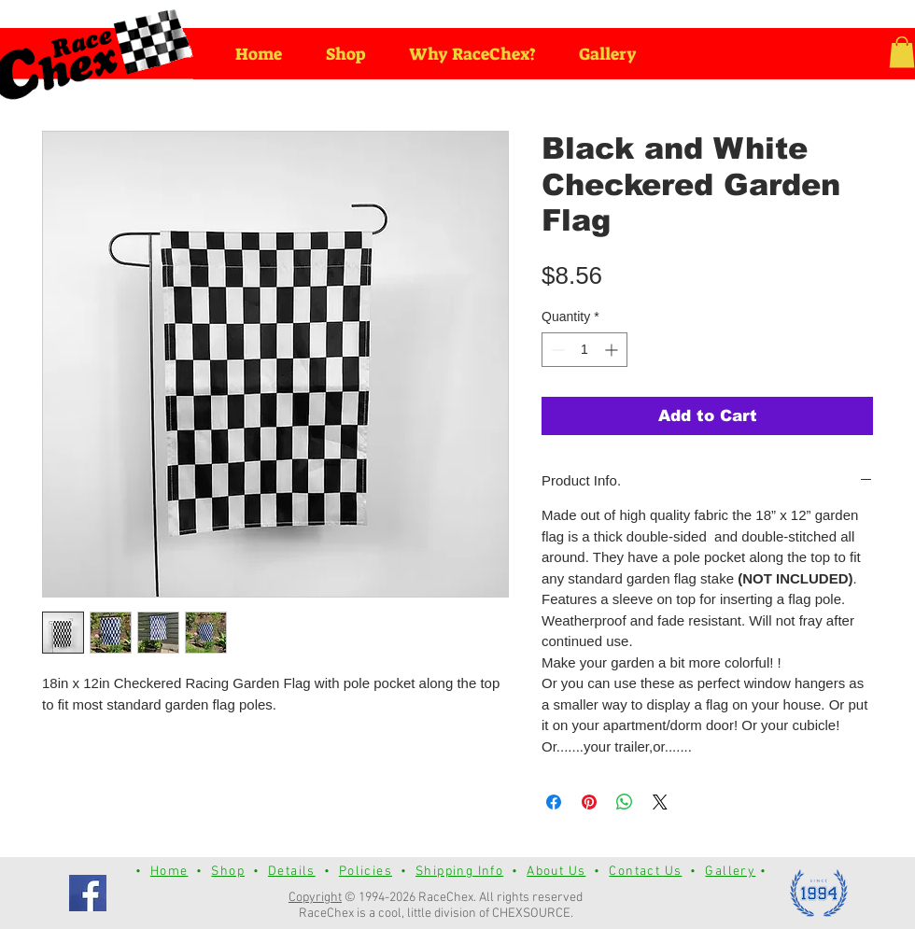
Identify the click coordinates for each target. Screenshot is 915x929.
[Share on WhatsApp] (624, 802)
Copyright (315, 898)
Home (169, 872)
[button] (902, 51)
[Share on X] (660, 802)
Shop (228, 872)
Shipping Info (459, 872)
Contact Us (645, 872)
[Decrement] (556, 349)
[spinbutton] (584, 349)
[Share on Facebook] (553, 802)
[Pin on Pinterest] (589, 802)
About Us (556, 872)
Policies (365, 872)
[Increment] (613, 349)
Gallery (730, 872)
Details (292, 872)
